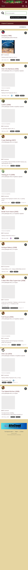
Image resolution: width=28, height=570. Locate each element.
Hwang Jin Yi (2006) (8, 175)
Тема (16, 431)
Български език (9, 431)
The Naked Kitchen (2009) (10, 391)
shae (11, 176)
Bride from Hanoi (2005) (9, 212)
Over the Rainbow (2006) (10, 69)
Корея (16, 142)
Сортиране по (22, 27)
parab (11, 37)
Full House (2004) (7, 317)
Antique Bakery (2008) (9, 247)
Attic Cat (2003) (6, 354)
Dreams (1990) (6, 36)
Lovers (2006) (6, 105)
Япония (15, 37)
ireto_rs (11, 70)
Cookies (21, 431)
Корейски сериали (19, 70)
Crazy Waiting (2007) (8, 140)
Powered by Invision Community (14, 434)
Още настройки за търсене (18, 17)
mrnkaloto (12, 355)
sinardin (11, 106)
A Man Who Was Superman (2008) (13, 281)
